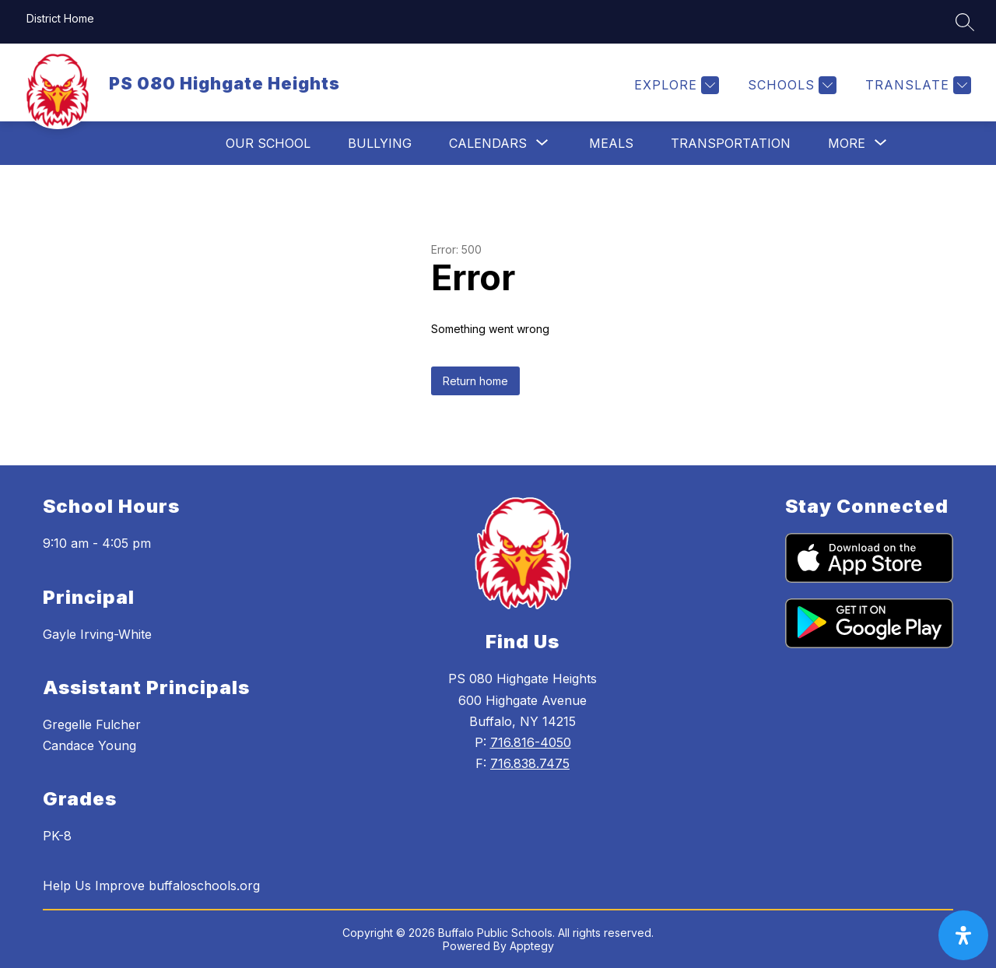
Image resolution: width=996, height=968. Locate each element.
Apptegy (532, 945)
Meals (611, 143)
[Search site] (965, 21)
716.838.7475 (530, 763)
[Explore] (674, 85)
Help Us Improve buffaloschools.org (151, 885)
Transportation (731, 143)
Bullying (380, 143)
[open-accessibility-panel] (963, 935)
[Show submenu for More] (846, 143)
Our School (268, 143)
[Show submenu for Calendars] (488, 143)
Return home (475, 381)
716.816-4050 (530, 742)
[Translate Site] (916, 85)
